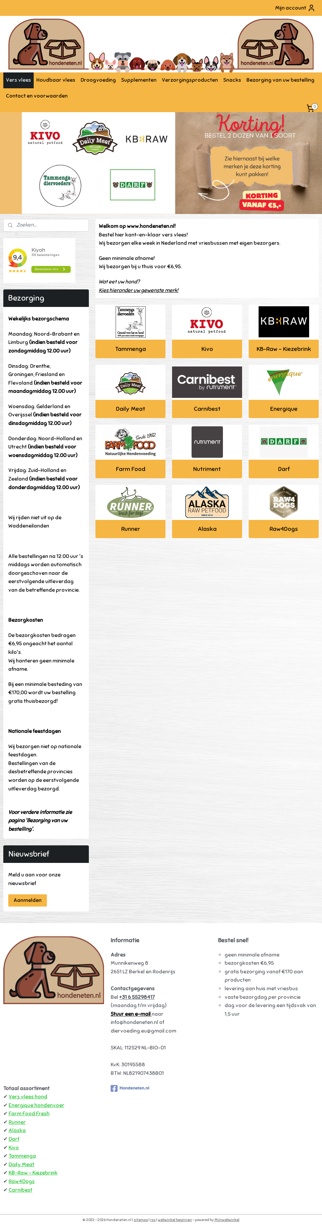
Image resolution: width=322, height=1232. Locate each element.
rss (153, 1219)
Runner (130, 528)
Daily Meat (130, 408)
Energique (283, 408)
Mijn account (295, 8)
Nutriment (207, 469)
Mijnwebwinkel (226, 1219)
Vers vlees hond (28, 1096)
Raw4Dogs (283, 528)
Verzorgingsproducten (190, 80)
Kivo (207, 349)
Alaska (206, 528)
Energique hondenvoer (36, 1105)
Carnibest (207, 408)
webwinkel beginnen (175, 1219)
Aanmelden (28, 900)
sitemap (141, 1219)
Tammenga (130, 349)
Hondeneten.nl (130, 1088)
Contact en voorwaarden (37, 96)
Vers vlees (18, 80)
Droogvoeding (98, 80)
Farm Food (130, 469)
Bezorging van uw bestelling (280, 80)
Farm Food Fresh (29, 1113)
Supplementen (139, 80)
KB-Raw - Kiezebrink (283, 349)
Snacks (232, 80)
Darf (283, 469)
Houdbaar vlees (55, 80)
